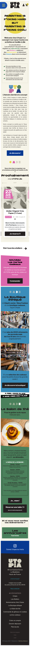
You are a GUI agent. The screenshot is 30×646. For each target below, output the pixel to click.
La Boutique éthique (15, 605)
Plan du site (15, 627)
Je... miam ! (15, 501)
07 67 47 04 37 (15, 579)
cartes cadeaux (15, 615)
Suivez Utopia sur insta (15, 547)
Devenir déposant (15, 624)
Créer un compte (15, 620)
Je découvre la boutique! (15, 385)
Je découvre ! (15, 153)
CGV (15, 638)
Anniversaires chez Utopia (15, 602)
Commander (15, 281)
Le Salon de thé (15, 608)
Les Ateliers (15, 599)
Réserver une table (15, 508)
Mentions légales (15, 632)
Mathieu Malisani (23, 641)
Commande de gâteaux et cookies (15, 612)
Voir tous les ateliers (15, 248)
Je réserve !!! (15, 234)
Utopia (15, 596)
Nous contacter (15, 588)
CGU (15, 635)
